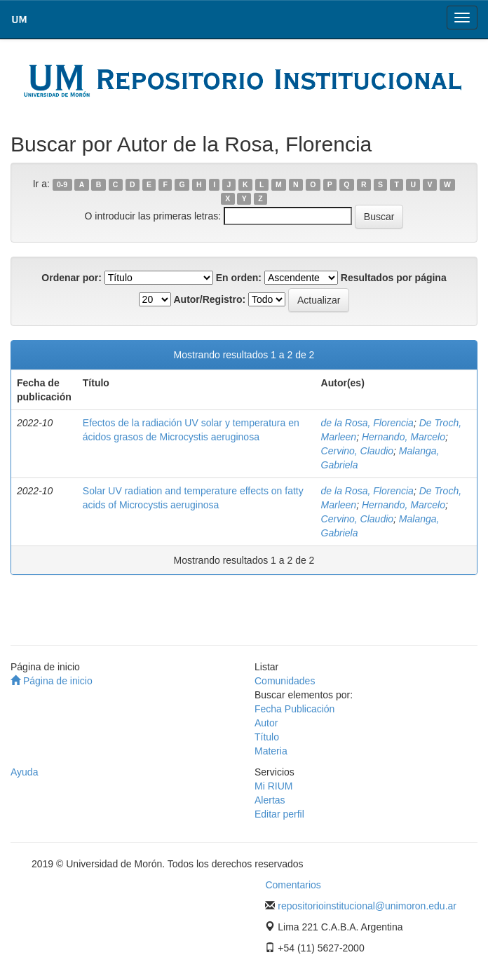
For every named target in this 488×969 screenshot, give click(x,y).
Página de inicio (52, 680)
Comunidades (285, 680)
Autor (266, 723)
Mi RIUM (273, 786)
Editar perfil (279, 814)
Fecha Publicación (294, 708)
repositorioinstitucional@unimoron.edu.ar (367, 906)
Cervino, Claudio (357, 450)
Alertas (270, 800)
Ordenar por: (71, 277)
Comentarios (292, 884)
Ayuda (24, 772)
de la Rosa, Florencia (367, 422)
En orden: (239, 277)
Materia (271, 751)
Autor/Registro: (209, 299)
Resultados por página (394, 277)
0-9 (62, 184)
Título (267, 737)
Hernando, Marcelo (403, 436)
